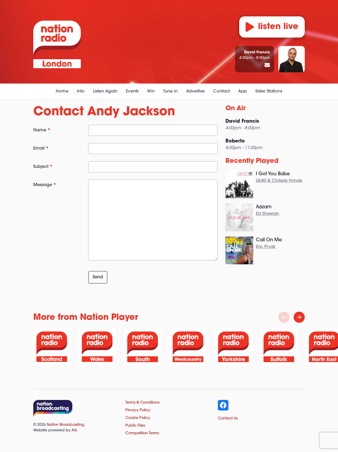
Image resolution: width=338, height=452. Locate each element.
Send (98, 277)
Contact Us (228, 419)
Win (151, 91)
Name (41, 130)
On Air (236, 108)
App (242, 91)
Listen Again (105, 91)
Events (132, 91)
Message (44, 185)
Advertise (195, 91)
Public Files (135, 426)
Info (80, 91)
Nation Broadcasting (65, 425)
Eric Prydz (265, 247)
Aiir (74, 430)
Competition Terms (142, 433)
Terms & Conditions (142, 403)
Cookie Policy (137, 418)
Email (41, 148)
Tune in (170, 91)
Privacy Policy (137, 410)
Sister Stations (268, 91)
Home (62, 91)
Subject (43, 167)
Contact (221, 91)
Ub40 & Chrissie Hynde (279, 181)
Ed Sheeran (267, 214)
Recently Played (252, 161)
